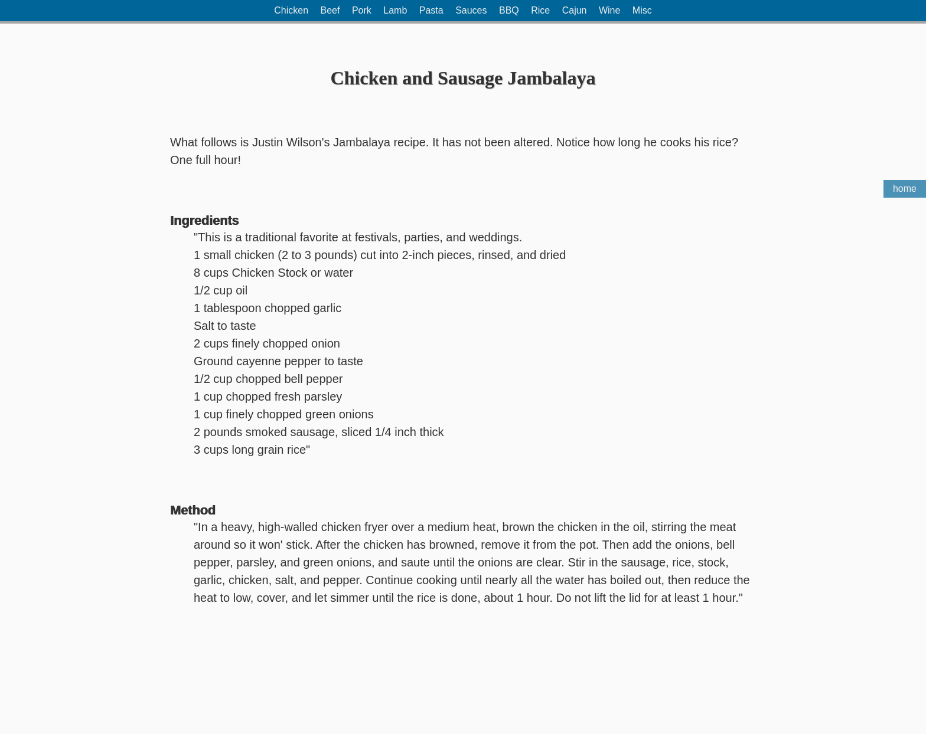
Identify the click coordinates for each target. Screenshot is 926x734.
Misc (642, 10)
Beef (330, 10)
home (905, 189)
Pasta (431, 10)
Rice (540, 10)
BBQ (509, 10)
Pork (361, 10)
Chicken (291, 10)
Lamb (395, 10)
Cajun (574, 10)
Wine (609, 10)
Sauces (471, 10)
